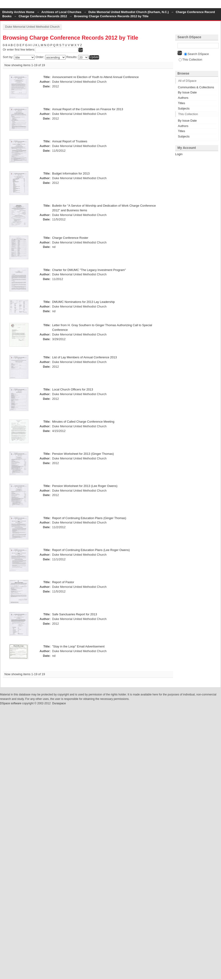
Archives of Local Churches (61, 12)
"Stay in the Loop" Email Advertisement (78, 646)
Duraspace (59, 703)
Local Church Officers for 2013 (72, 389)
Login (217, 5)
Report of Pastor (63, 582)
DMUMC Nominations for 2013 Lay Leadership (83, 302)
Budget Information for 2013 (71, 173)
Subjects (184, 108)
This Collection (190, 59)
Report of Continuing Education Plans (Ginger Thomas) (89, 518)
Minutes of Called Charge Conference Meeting (83, 421)
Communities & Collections (196, 87)
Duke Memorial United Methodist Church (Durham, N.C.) (128, 12)
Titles (181, 103)
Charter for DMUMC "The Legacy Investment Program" (89, 270)
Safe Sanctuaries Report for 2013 (74, 614)
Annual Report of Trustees (69, 141)
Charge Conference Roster (70, 238)
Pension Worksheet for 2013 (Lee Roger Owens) (84, 486)
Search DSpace (196, 54)
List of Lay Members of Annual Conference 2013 (84, 357)
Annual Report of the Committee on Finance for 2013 (87, 109)
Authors (183, 97)
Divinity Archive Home (18, 12)
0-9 (5, 45)
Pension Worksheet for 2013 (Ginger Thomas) (83, 453)
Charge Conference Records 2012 (43, 16)
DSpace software (10, 703)
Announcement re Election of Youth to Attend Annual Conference (95, 77)
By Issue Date (187, 92)
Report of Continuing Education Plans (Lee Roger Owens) (91, 550)
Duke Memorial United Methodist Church (32, 26)
